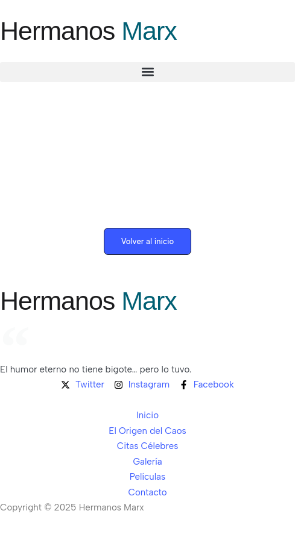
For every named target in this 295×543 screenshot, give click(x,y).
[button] (147, 72)
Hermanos (88, 30)
